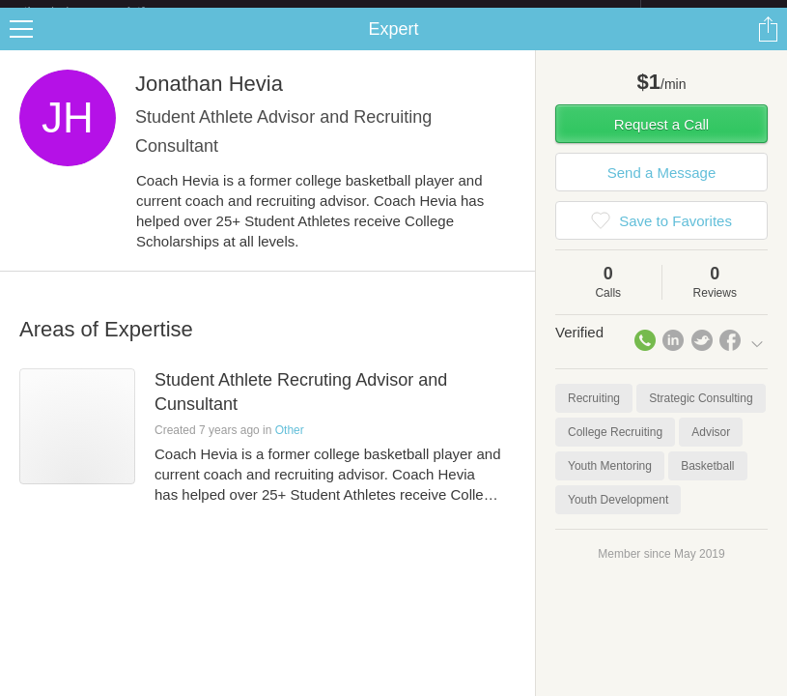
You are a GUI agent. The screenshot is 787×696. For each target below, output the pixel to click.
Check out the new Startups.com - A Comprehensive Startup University (431, 12)
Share (767, 44)
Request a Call (661, 139)
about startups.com (709, 12)
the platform (104, 11)
